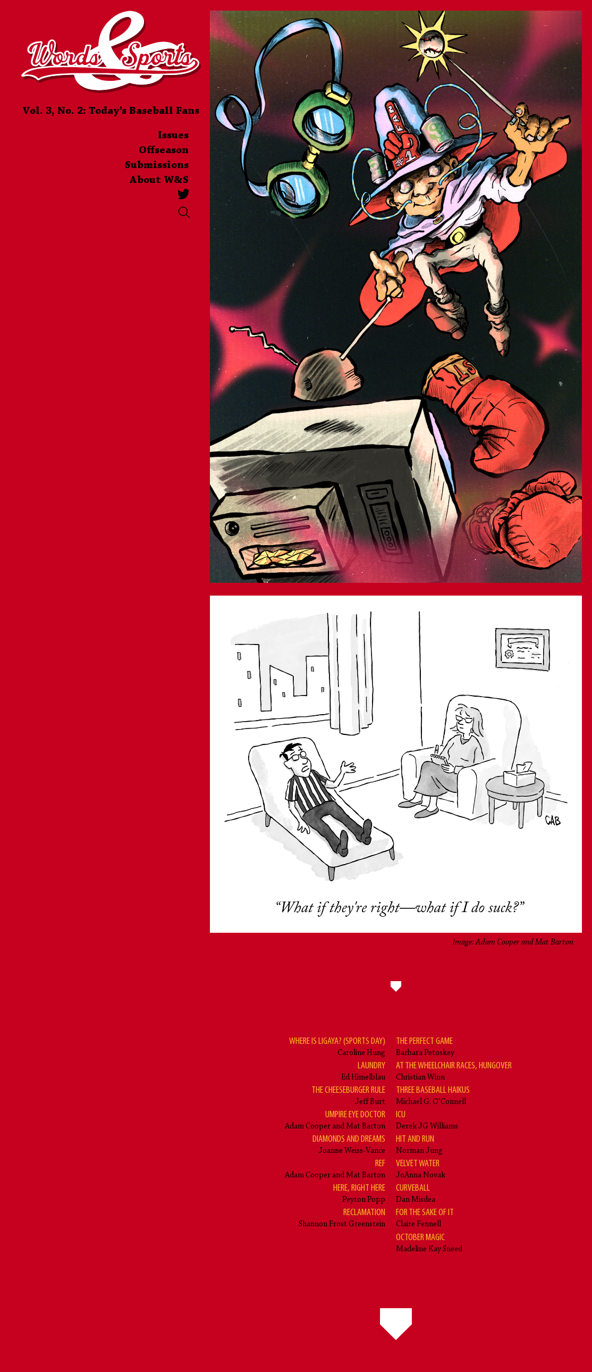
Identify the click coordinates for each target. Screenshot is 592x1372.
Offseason (164, 150)
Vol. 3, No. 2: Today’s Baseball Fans (110, 111)
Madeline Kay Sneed (429, 1242)
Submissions (157, 165)
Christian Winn (454, 1071)
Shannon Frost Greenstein (342, 1217)
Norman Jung (419, 1144)
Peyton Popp (359, 1193)
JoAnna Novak (420, 1168)
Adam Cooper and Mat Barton (335, 1120)
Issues (173, 135)
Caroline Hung (337, 1046)
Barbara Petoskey (425, 1046)
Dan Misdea (415, 1193)
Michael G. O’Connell (433, 1095)
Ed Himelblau (363, 1071)
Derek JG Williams (427, 1120)
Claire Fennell (425, 1217)
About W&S (159, 180)
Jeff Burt (348, 1095)
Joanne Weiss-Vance (348, 1144)
